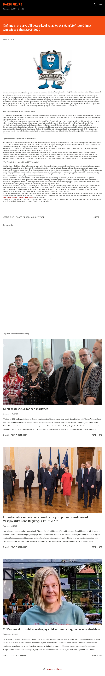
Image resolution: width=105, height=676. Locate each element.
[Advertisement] (52, 307)
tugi (41, 217)
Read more (97, 435)
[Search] (94, 4)
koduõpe (34, 217)
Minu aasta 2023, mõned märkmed (26, 409)
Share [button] (96, 217)
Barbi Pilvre (12, 4)
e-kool (26, 217)
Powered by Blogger (52, 669)
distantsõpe (16, 217)
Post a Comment (19, 435)
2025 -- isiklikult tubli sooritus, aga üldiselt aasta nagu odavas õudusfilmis (51, 629)
